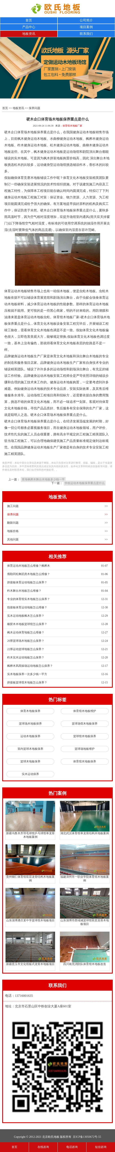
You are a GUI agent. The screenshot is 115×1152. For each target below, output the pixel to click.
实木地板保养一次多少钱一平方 (57, 674)
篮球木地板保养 (30, 761)
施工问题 (57, 506)
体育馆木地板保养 (84, 761)
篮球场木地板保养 (30, 723)
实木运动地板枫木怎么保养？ (57, 616)
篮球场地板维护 (85, 748)
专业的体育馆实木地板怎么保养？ (57, 599)
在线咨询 (43, 1147)
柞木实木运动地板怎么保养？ (57, 658)
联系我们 (86, 33)
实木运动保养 (30, 774)
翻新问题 (57, 523)
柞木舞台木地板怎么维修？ (57, 591)
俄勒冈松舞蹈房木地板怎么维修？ (57, 574)
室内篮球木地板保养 (30, 748)
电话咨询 (72, 1147)
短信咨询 (100, 1147)
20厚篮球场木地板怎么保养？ (57, 641)
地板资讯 (28, 33)
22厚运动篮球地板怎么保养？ (57, 649)
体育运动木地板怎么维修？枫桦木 (57, 566)
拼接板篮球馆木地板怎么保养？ (57, 683)
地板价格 (57, 531)
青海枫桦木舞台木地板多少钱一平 (43, 479)
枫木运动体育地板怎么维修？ (57, 632)
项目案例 (86, 27)
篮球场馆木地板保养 (84, 723)
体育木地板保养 (30, 711)
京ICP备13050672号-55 (87, 1136)
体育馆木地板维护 (84, 711)
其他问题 (57, 540)
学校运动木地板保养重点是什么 (85, 483)
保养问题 (34, 108)
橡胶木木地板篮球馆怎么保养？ (57, 624)
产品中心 (28, 27)
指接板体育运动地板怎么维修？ (57, 607)
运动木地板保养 (30, 736)
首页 (28, 20)
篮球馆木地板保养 (84, 736)
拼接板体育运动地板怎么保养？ (57, 582)
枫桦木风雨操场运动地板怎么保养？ (57, 666)
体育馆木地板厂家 (72, 125)
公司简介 (86, 20)
